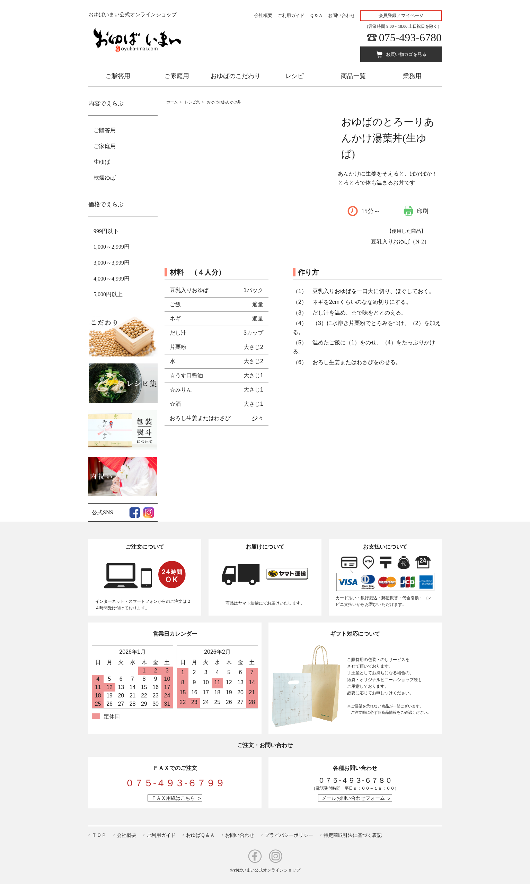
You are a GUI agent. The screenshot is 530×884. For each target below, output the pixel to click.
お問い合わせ (341, 15)
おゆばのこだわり (235, 75)
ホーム (172, 102)
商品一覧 (353, 75)
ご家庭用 (176, 75)
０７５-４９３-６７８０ (355, 780)
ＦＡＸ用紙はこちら (173, 798)
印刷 (422, 211)
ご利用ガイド (290, 15)
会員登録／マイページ (401, 15)
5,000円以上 (108, 294)
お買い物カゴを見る (406, 54)
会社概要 (263, 15)
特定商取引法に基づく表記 (353, 835)
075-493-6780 (410, 37)
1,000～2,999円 (112, 247)
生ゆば (102, 162)
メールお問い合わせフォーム (353, 798)
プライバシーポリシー (289, 835)
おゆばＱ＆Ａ (200, 835)
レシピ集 (192, 102)
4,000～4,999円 (112, 279)
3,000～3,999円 (112, 263)
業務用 (412, 75)
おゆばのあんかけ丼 (224, 102)
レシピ (294, 75)
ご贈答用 (117, 75)
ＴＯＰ (99, 835)
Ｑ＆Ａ (316, 15)
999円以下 (106, 231)
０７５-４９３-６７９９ (175, 783)
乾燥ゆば (105, 178)
